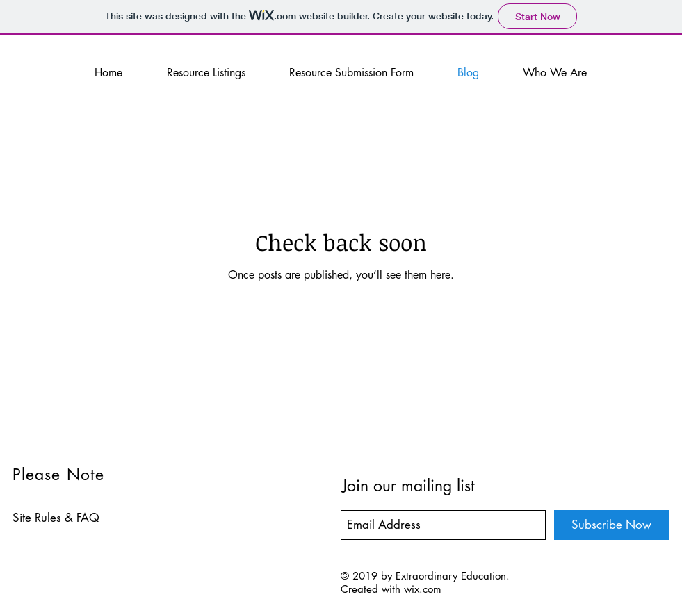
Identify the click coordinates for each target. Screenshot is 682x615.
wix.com (422, 589)
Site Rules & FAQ (56, 517)
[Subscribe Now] (611, 525)
